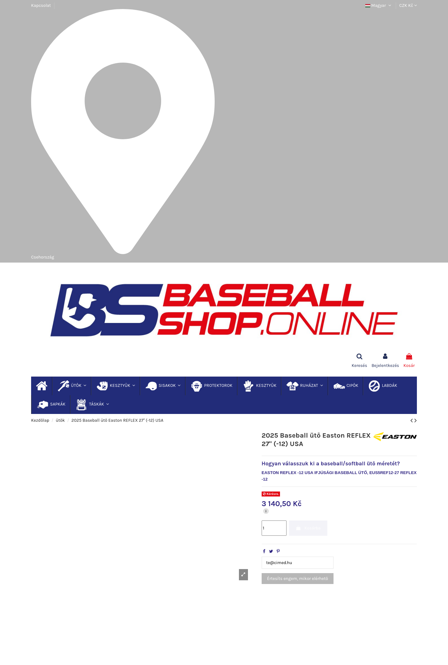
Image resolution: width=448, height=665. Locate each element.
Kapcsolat (41, 5)
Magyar (379, 5)
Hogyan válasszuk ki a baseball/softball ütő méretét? (331, 463)
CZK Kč (408, 5)
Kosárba (308, 528)
